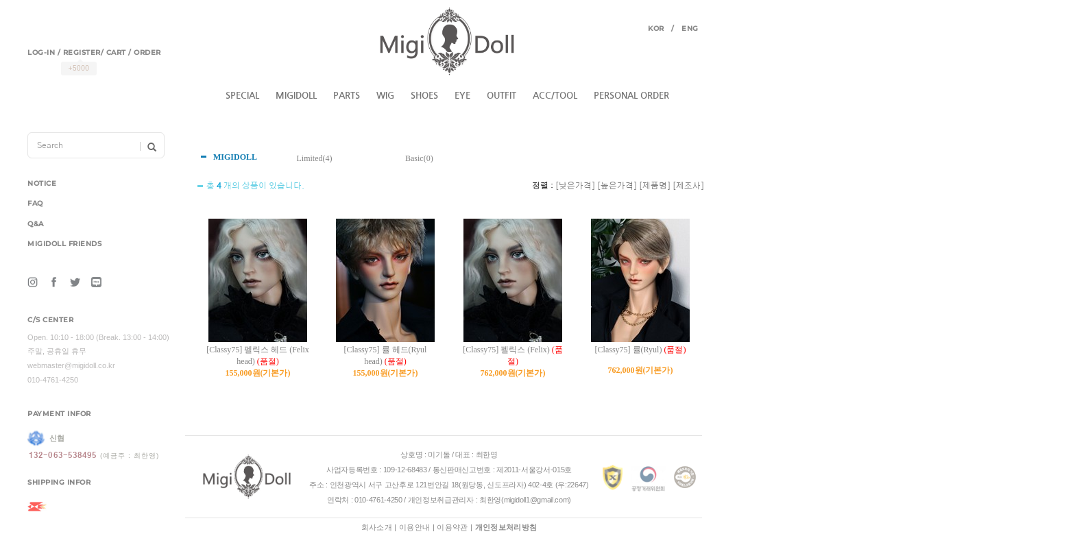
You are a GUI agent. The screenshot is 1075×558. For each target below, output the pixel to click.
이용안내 (414, 527)
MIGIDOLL (296, 95)
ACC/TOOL (555, 95)
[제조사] (688, 186)
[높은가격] (617, 186)
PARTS (346, 95)
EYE (462, 95)
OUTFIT (501, 95)
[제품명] (655, 186)
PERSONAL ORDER (631, 95)
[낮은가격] (575, 186)
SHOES (424, 95)
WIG (385, 95)
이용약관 (452, 527)
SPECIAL (242, 95)
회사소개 (376, 527)
